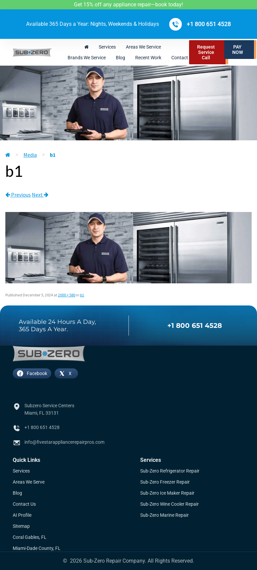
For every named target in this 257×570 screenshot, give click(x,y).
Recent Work (148, 57)
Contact (179, 57)
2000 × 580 (66, 294)
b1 (82, 294)
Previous (18, 194)
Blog (120, 57)
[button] (240, 49)
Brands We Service (87, 57)
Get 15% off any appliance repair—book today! (128, 4)
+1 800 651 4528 (194, 326)
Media (30, 154)
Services (107, 47)
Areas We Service (143, 47)
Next (40, 194)
